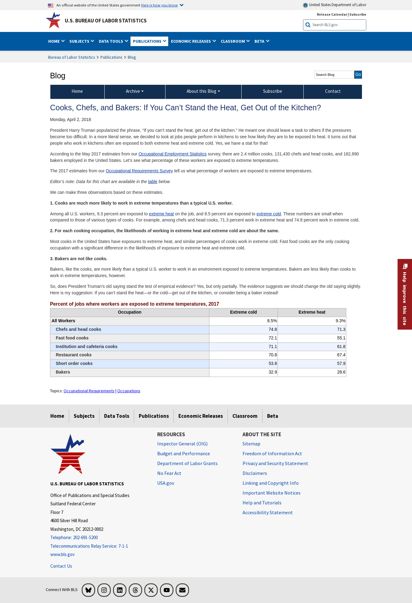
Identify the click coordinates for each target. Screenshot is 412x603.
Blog (132, 57)
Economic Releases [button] (191, 41)
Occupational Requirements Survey (139, 170)
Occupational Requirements (89, 391)
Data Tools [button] (111, 41)
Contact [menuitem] (333, 91)
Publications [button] (147, 41)
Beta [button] (260, 41)
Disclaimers (255, 473)
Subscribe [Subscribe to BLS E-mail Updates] (357, 14)
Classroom (245, 416)
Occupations (128, 391)
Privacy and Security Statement (275, 463)
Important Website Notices (272, 493)
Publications (111, 57)
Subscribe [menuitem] (272, 91)
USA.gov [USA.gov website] (165, 483)
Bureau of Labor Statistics (71, 57)
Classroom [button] (233, 41)
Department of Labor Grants (187, 463)
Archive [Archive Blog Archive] (133, 91)
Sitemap (251, 444)
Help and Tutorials (262, 502)
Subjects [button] (79, 41)
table (152, 181)
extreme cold (268, 213)
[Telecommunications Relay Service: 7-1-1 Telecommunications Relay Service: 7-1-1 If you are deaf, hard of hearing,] (99, 546)
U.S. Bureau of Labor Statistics (106, 20)
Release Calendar (332, 14)
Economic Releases (200, 416)
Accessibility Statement (268, 512)
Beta (272, 416)
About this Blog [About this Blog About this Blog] (201, 91)
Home (57, 416)
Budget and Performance (183, 453)
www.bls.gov (62, 554)
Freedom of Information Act (272, 453)
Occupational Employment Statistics (172, 153)
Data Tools (116, 416)
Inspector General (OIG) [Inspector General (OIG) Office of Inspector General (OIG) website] (182, 444)
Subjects (84, 416)
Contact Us (61, 566)
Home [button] (54, 41)
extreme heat (161, 213)
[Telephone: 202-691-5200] (99, 537)
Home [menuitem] (77, 91)
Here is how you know (159, 4)
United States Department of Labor (334, 5)
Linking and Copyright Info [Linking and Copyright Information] (271, 483)
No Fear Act (169, 473)
